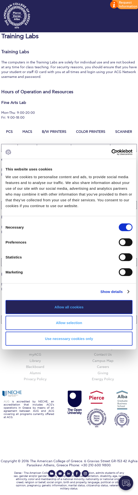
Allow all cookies (69, 307)
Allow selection (69, 323)
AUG (6, 401)
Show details (111, 292)
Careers (103, 367)
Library (35, 361)
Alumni (35, 373)
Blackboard (35, 367)
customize (123, 5)
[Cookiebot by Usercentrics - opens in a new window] (111, 152)
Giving (103, 373)
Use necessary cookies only (69, 339)
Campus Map (102, 361)
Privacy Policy (35, 379)
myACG (35, 355)
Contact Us (103, 355)
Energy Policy (103, 379)
